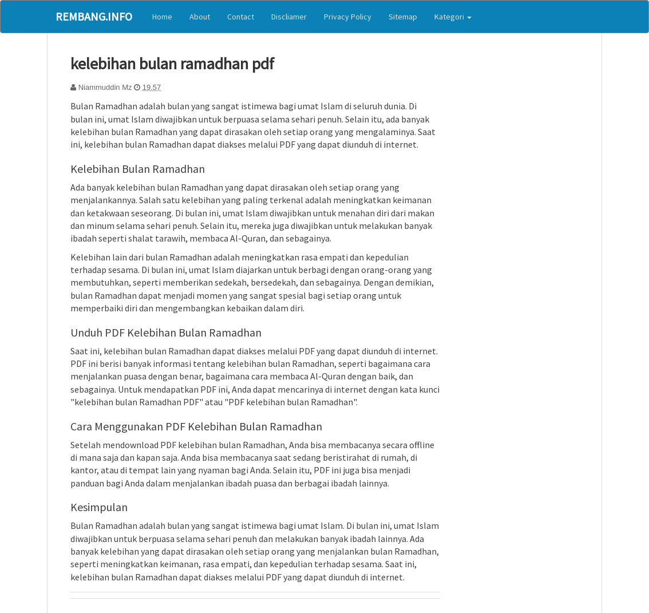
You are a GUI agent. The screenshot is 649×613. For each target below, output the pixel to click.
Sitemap (403, 16)
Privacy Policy (347, 16)
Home (162, 16)
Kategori (453, 16)
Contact (240, 16)
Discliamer (289, 16)
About (199, 16)
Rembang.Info (94, 16)
